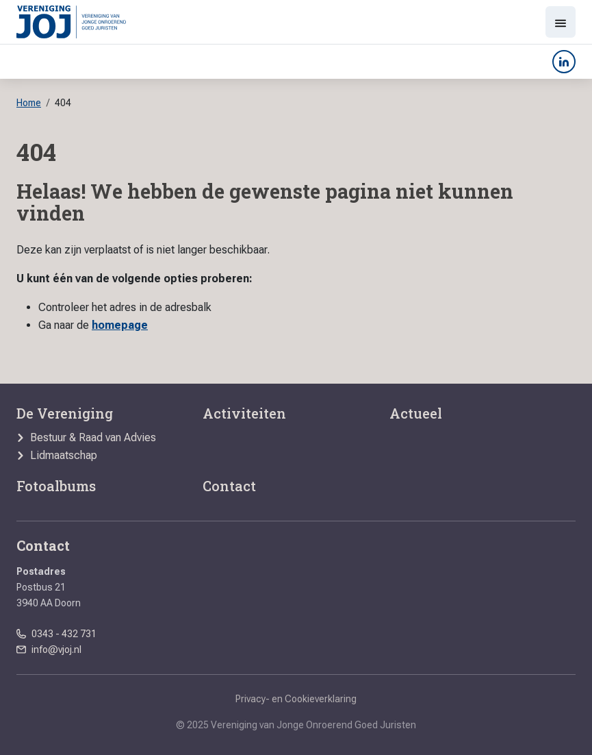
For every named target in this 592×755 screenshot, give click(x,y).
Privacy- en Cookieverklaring (296, 698)
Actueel (415, 413)
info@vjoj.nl (56, 649)
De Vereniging (64, 413)
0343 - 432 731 (63, 633)
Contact (229, 485)
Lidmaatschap (63, 455)
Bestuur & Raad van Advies (93, 438)
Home (28, 102)
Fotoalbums (56, 485)
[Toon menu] (560, 22)
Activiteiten (244, 413)
